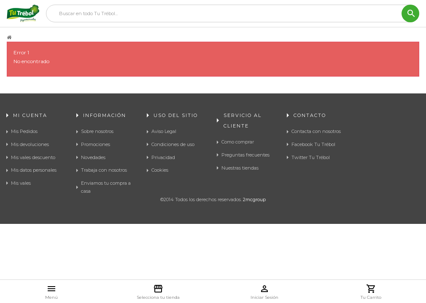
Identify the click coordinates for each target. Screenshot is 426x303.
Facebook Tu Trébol (313, 144)
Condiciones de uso (172, 144)
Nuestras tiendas (240, 168)
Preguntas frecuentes (245, 155)
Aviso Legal (163, 131)
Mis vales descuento (33, 157)
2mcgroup (254, 242)
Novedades (93, 157)
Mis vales (21, 183)
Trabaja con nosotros (104, 170)
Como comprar (237, 142)
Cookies (159, 170)
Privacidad (163, 157)
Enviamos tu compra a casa (106, 187)
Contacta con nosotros (316, 131)
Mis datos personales (34, 170)
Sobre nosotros (97, 131)
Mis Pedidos (24, 131)
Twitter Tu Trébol (310, 157)
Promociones (95, 144)
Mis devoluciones (30, 144)
